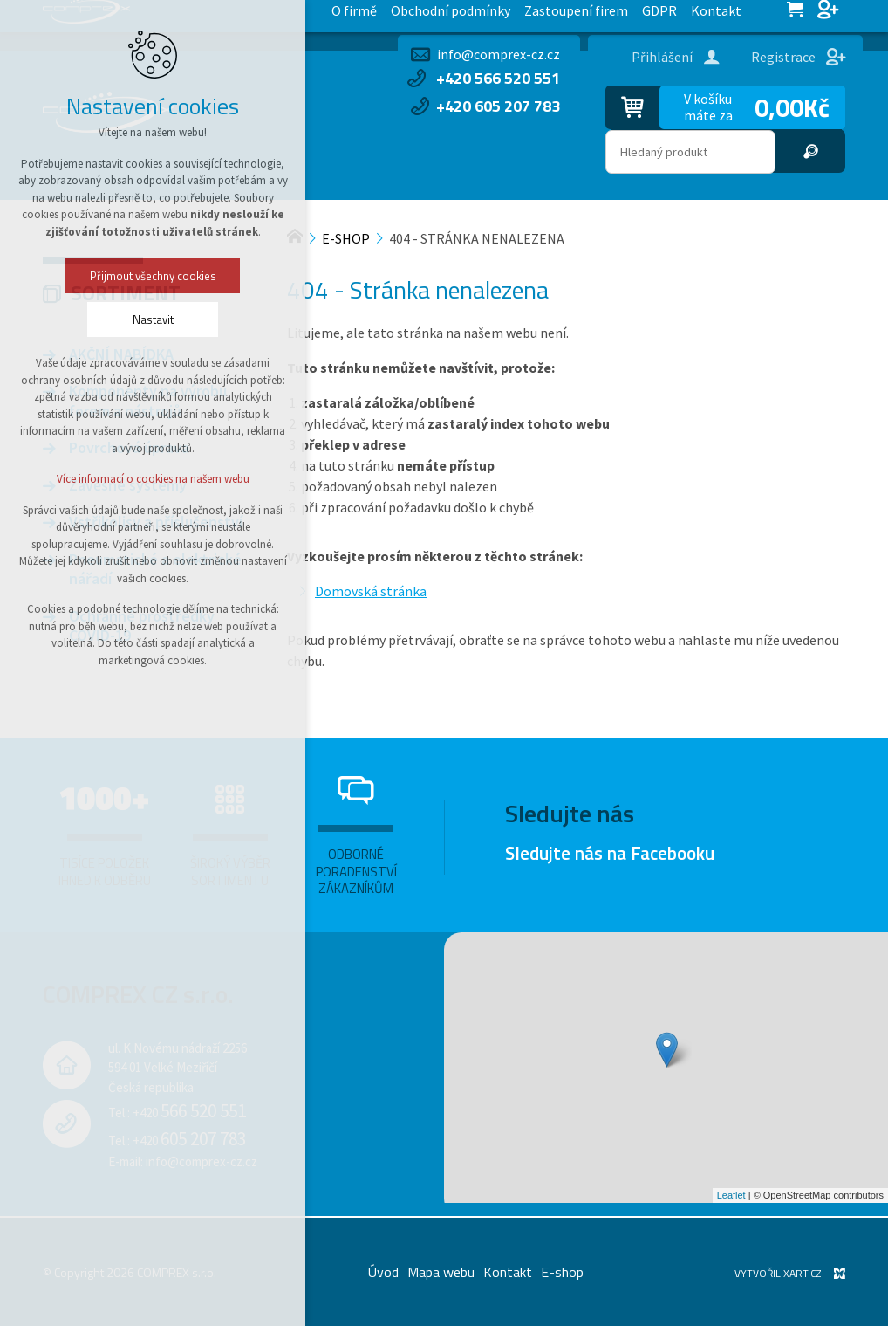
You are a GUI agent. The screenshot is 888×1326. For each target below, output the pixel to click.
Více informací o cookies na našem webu (109, 478)
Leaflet (731, 1195)
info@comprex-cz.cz (498, 54)
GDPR (352, 16)
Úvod (383, 1271)
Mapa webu (441, 1271)
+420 (189, 1112)
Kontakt (408, 16)
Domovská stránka (371, 591)
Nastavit (109, 319)
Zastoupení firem (271, 16)
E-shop (562, 1271)
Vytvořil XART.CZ (777, 1273)
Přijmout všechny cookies (109, 276)
